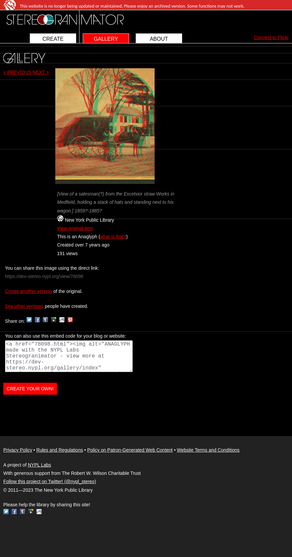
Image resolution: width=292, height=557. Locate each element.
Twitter (29, 319)
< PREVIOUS (17, 72)
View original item (75, 228)
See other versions (24, 306)
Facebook (37, 319)
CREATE (53, 39)
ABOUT (159, 39)
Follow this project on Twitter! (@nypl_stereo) (49, 481)
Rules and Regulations (59, 450)
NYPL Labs (39, 465)
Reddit (62, 319)
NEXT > (40, 72)
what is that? (113, 236)
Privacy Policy (17, 450)
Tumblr (45, 319)
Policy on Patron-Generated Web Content (129, 450)
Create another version (28, 291)
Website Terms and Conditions (208, 450)
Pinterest (70, 319)
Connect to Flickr (271, 37)
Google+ (53, 319)
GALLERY (106, 39)
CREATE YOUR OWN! (30, 388)
